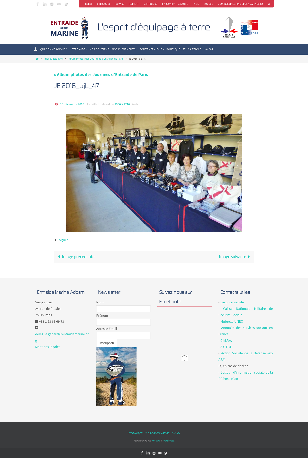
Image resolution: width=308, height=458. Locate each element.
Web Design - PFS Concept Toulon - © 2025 (154, 433)
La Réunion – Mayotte (175, 3)
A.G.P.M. (226, 346)
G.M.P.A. (226, 340)
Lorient (133, 3)
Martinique (150, 3)
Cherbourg (103, 3)
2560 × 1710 (122, 104)
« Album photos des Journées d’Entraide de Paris (101, 74)
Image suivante (235, 256)
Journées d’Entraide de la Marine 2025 (240, 3)
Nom (100, 302)
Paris (196, 3)
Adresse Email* (107, 328)
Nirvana (155, 440)
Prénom (102, 315)
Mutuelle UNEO (231, 321)
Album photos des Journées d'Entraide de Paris (95, 58)
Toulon (208, 3)
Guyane (120, 3)
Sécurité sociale (232, 302)
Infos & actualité (53, 58)
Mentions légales (47, 346)
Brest (88, 3)
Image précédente (75, 256)
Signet (63, 240)
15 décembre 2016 (72, 104)
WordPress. (168, 440)
